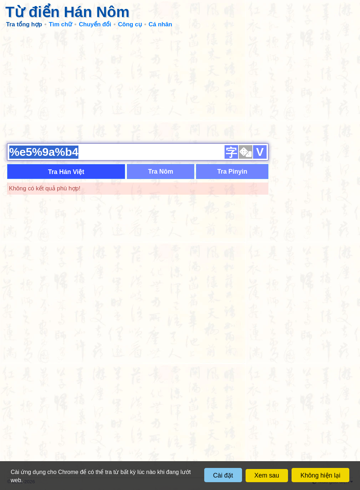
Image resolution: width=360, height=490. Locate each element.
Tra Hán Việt (66, 171)
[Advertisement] (180, 85)
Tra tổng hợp (24, 24)
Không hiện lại (320, 475)
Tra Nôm (160, 171)
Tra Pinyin (232, 171)
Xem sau (266, 475)
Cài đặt (223, 475)
